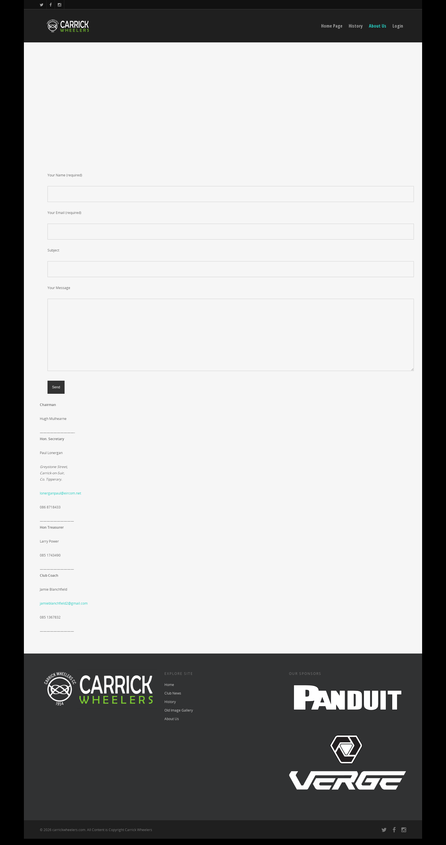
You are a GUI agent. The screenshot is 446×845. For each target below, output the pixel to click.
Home (169, 684)
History (356, 26)
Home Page (331, 26)
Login (398, 26)
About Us (377, 26)
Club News (172, 693)
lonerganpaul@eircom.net (60, 493)
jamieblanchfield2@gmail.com (64, 603)
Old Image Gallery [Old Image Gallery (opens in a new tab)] (178, 710)
